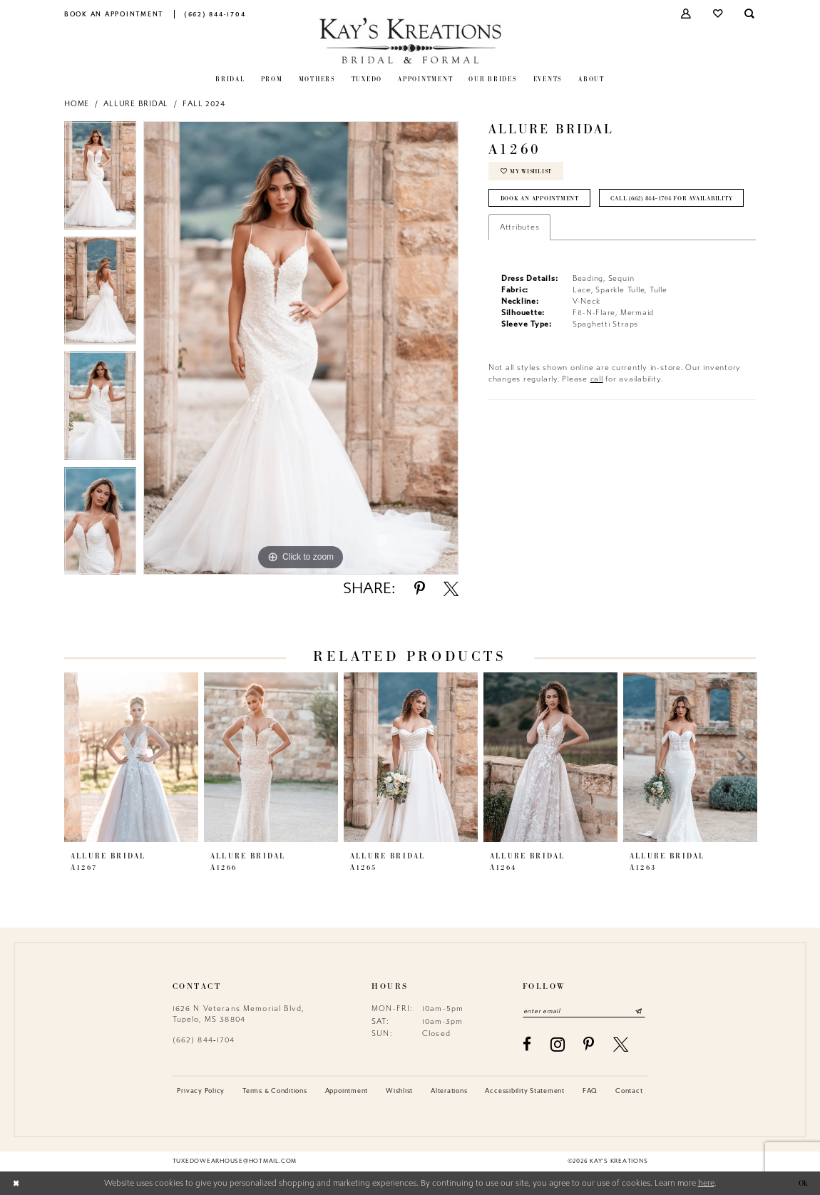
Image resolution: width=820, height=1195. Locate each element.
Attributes (520, 255)
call (596, 406)
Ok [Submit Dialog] (802, 1183)
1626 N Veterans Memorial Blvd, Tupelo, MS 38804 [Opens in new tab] (238, 1013)
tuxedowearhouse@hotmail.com (235, 1161)
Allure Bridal (135, 103)
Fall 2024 (204, 103)
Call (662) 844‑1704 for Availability (565, 226)
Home (76, 103)
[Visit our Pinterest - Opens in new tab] (589, 1044)
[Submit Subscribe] (640, 1010)
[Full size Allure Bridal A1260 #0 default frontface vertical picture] (301, 348)
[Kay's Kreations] (410, 40)
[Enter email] (585, 1010)
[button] (687, 14)
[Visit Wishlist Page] (718, 14)
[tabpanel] (100, 179)
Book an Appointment (540, 198)
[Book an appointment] (114, 14)
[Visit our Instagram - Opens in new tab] (557, 1044)
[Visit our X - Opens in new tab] (621, 1044)
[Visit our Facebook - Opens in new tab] (527, 1044)
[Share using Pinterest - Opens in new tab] (419, 588)
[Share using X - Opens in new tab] (451, 588)
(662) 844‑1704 (204, 1040)
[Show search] (750, 14)
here (706, 1183)
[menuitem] (114, 14)
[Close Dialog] (15, 1183)
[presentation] (131, 757)
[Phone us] (215, 14)
